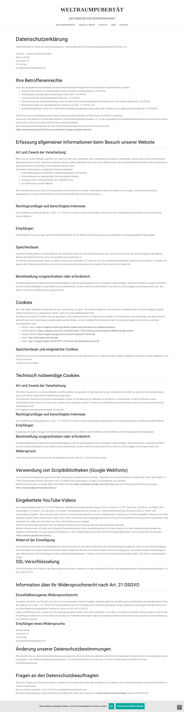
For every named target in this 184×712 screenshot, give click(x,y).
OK (111, 706)
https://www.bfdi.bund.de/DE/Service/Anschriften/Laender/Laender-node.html (54, 129)
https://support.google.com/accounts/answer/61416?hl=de (66, 334)
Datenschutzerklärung (130, 706)
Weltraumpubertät (92, 10)
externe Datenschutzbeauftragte (111, 693)
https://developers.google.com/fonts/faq (94, 484)
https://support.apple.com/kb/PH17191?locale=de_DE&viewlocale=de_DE (63, 341)
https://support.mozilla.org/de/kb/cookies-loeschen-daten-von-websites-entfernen (76, 327)
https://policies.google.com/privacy (33, 535)
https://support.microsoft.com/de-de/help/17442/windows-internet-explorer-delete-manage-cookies (85, 330)
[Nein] (179, 707)
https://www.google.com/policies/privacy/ (36, 487)
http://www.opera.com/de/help (43, 337)
